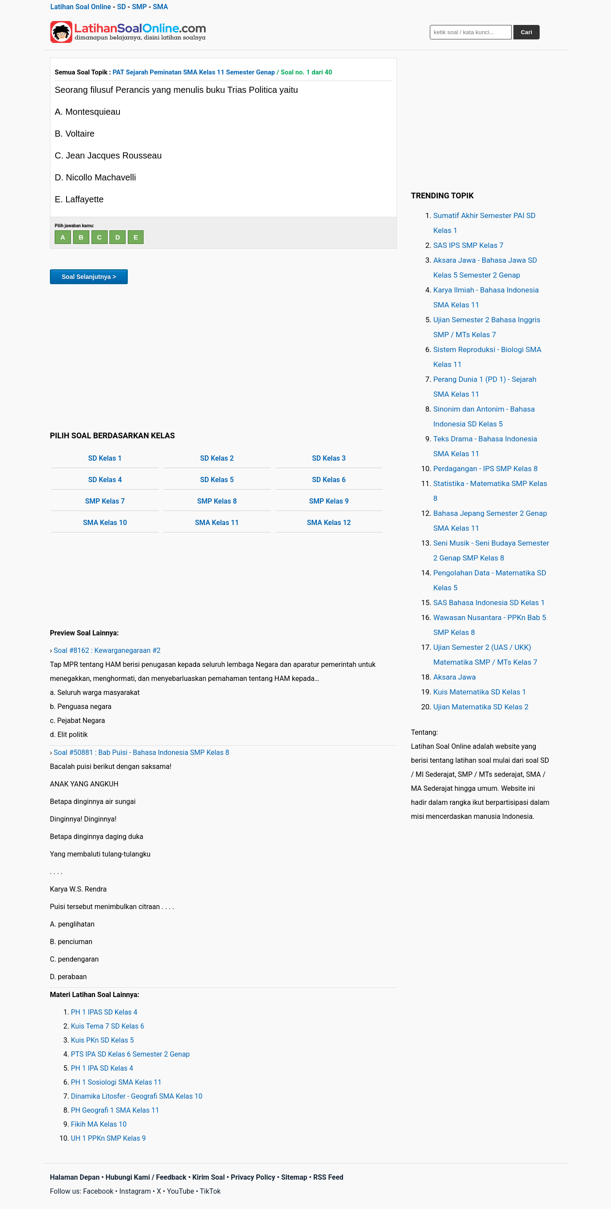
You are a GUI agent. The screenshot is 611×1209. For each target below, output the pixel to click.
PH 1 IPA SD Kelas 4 (102, 1068)
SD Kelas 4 (105, 480)
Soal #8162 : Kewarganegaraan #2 (107, 650)
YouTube (180, 1191)
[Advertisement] (223, 356)
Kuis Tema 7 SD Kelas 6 (107, 1026)
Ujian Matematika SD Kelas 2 (481, 706)
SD (121, 7)
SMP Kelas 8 (217, 501)
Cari (526, 32)
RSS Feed (328, 1177)
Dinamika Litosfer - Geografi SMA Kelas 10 (137, 1096)
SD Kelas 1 (105, 458)
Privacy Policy (253, 1177)
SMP (139, 7)
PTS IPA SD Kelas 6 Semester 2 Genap (130, 1054)
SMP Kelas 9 (329, 501)
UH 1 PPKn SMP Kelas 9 (108, 1138)
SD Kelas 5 (217, 480)
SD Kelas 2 (217, 458)
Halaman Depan (75, 1177)
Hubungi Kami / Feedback (145, 1177)
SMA (160, 7)
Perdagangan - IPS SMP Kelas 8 (485, 468)
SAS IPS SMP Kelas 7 (468, 245)
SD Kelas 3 (329, 458)
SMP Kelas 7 (105, 501)
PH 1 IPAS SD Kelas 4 (104, 1012)
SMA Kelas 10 (105, 522)
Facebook (98, 1191)
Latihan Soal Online (80, 7)
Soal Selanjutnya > (89, 276)
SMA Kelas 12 (329, 522)
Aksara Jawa (454, 677)
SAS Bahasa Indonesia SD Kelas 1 (489, 602)
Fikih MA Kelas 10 (98, 1124)
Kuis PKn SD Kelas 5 (102, 1040)
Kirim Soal (209, 1177)
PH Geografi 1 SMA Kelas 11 (115, 1110)
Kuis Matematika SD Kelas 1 (479, 691)
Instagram (135, 1191)
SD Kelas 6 (329, 480)
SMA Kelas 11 (217, 522)
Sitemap (294, 1177)
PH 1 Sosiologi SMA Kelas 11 (116, 1082)
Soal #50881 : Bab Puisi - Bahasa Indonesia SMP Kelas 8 (141, 752)
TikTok (210, 1191)
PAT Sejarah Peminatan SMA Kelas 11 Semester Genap (193, 72)
